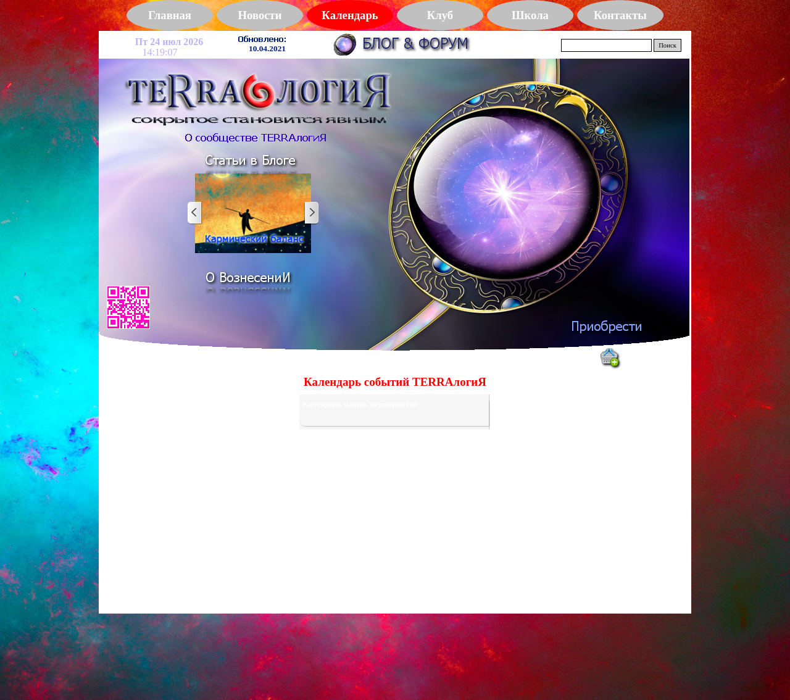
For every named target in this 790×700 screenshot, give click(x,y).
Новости (260, 15)
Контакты (620, 15)
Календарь (350, 15)
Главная (169, 15)
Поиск (667, 45)
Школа (530, 15)
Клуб (440, 15)
